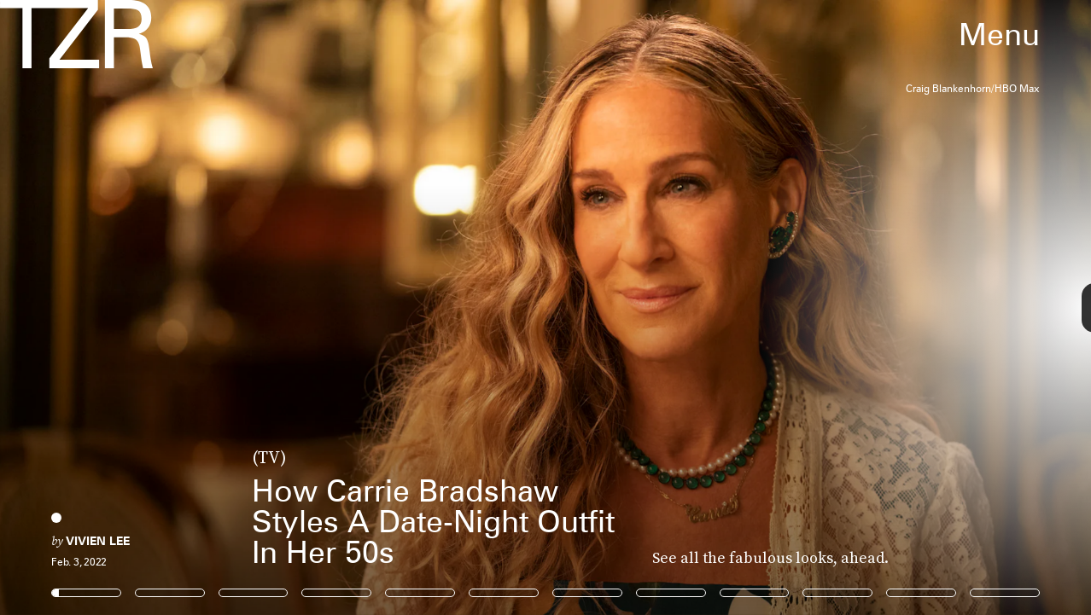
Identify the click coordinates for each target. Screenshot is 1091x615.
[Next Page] (725, 307)
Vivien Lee (98, 541)
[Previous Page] (180, 307)
